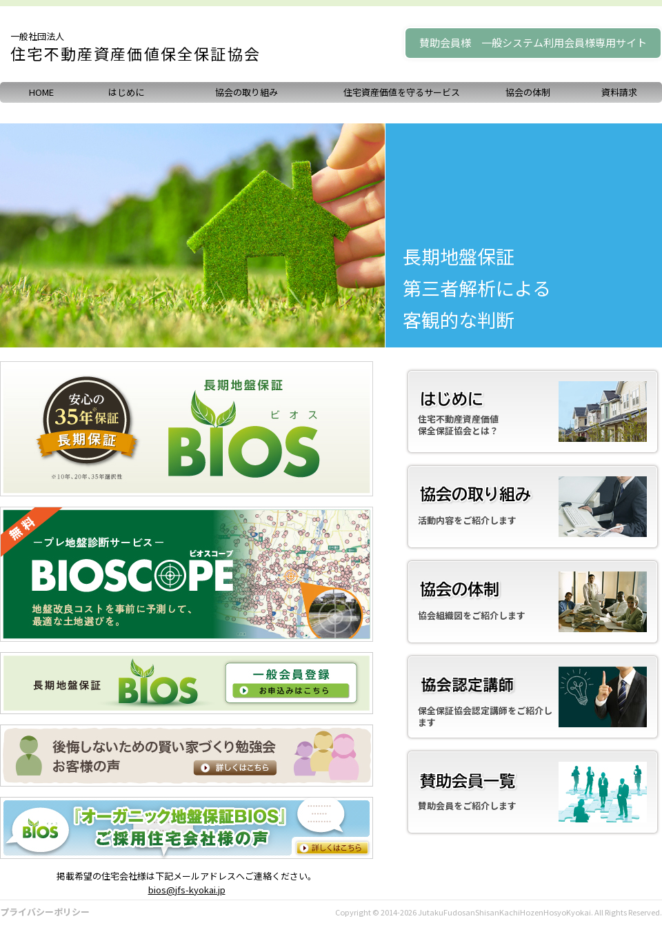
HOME (41, 92)
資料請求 (619, 92)
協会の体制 (527, 92)
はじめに (126, 92)
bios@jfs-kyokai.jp (186, 889)
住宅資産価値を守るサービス (401, 92)
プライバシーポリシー (45, 911)
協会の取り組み (246, 92)
